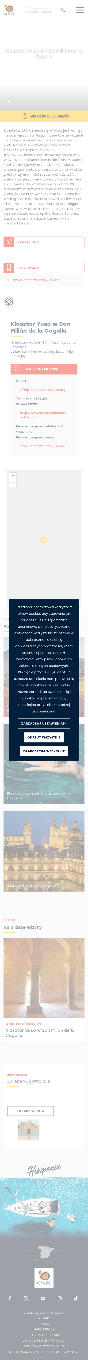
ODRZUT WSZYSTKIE (44, 737)
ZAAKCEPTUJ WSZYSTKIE (44, 751)
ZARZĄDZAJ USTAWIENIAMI (44, 723)
